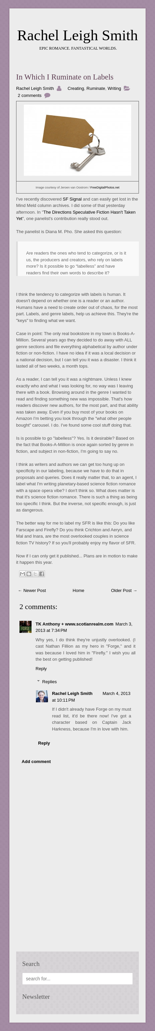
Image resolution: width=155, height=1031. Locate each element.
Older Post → (124, 590)
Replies (49, 681)
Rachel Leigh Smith (77, 35)
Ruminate (96, 88)
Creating (75, 88)
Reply (41, 668)
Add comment (36, 761)
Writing (114, 88)
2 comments (30, 95)
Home (79, 590)
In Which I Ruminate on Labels (64, 77)
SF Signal (72, 199)
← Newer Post (32, 590)
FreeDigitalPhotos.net (104, 187)
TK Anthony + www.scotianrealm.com (74, 624)
